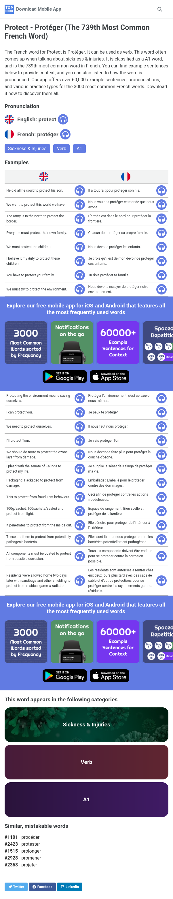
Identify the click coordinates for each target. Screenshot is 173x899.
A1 (79, 148)
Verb (61, 148)
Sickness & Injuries (27, 148)
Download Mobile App (38, 9)
